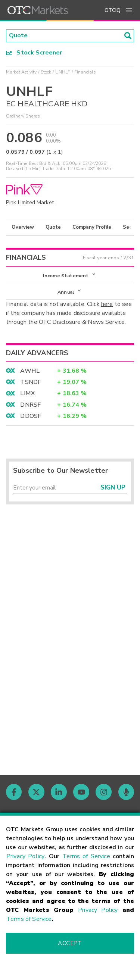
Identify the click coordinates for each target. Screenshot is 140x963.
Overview (23, 227)
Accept (70, 943)
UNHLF (63, 72)
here (107, 304)
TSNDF (30, 382)
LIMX (27, 394)
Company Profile (91, 227)
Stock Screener (34, 53)
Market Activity (21, 72)
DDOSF (30, 416)
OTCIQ (113, 10)
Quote (53, 227)
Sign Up (112, 488)
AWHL (30, 371)
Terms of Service (86, 856)
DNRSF (30, 405)
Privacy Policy (25, 856)
